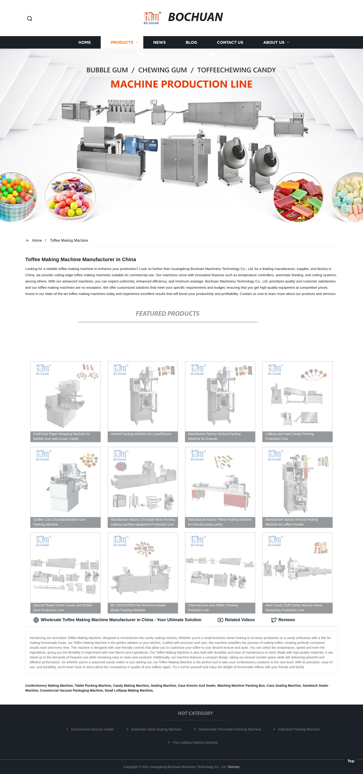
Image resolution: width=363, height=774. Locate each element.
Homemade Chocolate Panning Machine (233, 729)
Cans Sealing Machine (284, 685)
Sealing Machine (163, 685)
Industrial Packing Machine (302, 729)
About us (274, 42)
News (159, 42)
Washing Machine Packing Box (241, 685)
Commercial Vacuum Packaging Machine (71, 690)
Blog (191, 42)
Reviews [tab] (283, 620)
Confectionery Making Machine (49, 685)
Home (84, 42)
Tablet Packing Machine (93, 685)
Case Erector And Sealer (196, 685)
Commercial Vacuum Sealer (95, 729)
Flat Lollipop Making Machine (198, 742)
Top (350, 762)
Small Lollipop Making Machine (129, 690)
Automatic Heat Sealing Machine (159, 729)
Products (122, 42)
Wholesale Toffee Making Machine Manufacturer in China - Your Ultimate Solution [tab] (117, 620)
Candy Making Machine (131, 685)
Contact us (230, 42)
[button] (29, 18)
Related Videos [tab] (236, 620)
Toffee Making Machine (69, 240)
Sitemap (233, 767)
